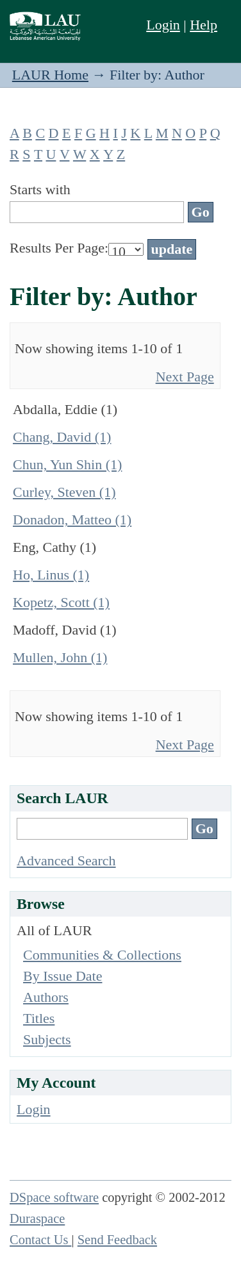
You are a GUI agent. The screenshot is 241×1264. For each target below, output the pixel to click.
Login (163, 25)
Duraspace (37, 1218)
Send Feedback (117, 1240)
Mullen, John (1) (60, 657)
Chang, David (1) (62, 437)
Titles (38, 1018)
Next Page (185, 377)
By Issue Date (62, 976)
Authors (46, 997)
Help (203, 25)
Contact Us (41, 1240)
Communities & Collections (102, 955)
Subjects (47, 1039)
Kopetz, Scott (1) (61, 602)
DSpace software (54, 1197)
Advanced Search (66, 860)
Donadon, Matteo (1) (72, 519)
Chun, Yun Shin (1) (67, 464)
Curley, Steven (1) (64, 492)
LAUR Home (50, 75)
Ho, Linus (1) (51, 575)
